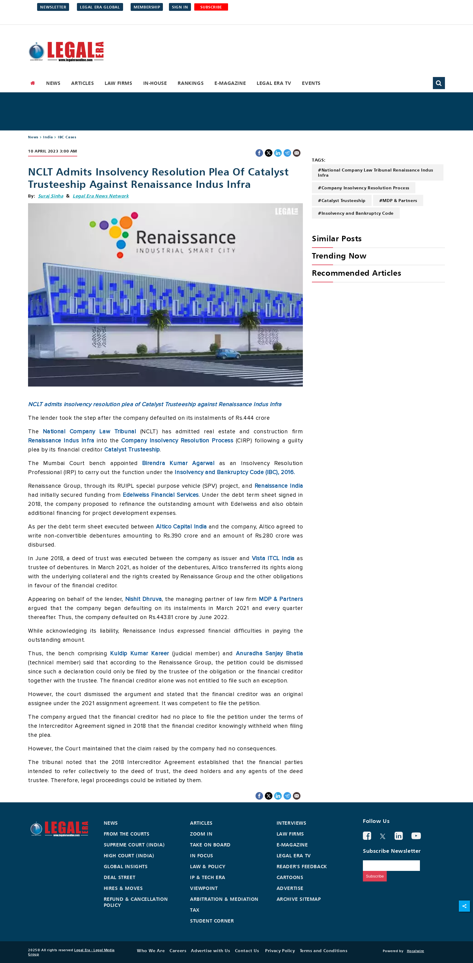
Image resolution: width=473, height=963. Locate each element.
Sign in (180, 7)
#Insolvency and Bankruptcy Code (356, 213)
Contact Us (247, 950)
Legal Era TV (274, 83)
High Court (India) (129, 855)
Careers (178, 950)
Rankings (191, 83)
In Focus (201, 855)
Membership (147, 7)
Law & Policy (207, 866)
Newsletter (53, 7)
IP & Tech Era (207, 877)
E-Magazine (230, 83)
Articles (82, 83)
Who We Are (151, 950)
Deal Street (119, 877)
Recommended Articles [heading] (356, 273)
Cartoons (290, 877)
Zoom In (201, 834)
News (53, 83)
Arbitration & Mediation (224, 899)
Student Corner (212, 921)
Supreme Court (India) (134, 845)
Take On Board (210, 845)
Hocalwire (415, 951)
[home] (33, 83)
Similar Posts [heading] (337, 238)
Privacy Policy (280, 950)
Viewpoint (203, 888)
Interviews (291, 823)
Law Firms (118, 83)
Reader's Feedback (302, 866)
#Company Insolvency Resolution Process (363, 187)
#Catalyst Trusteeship (342, 200)
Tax (195, 910)
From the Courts (127, 834)
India (48, 137)
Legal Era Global (100, 7)
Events (311, 83)
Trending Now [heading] (339, 255)
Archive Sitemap (299, 899)
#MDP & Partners (398, 200)
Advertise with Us (210, 950)
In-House (155, 83)
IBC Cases (67, 137)
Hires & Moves (123, 888)
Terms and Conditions (324, 950)
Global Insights (126, 866)
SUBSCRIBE (211, 7)
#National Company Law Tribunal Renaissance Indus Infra (375, 172)
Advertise (290, 888)
